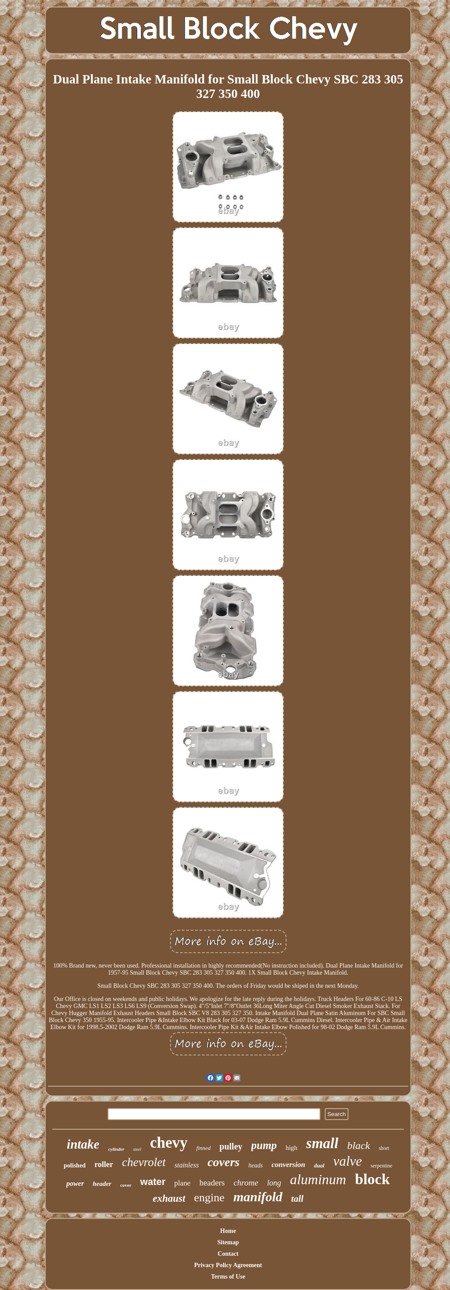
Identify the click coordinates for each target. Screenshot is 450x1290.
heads (255, 1165)
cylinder (116, 1149)
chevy (169, 1142)
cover (125, 1185)
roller (103, 1164)
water (152, 1181)
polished (75, 1165)
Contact (228, 1253)
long (274, 1182)
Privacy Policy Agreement (228, 1265)
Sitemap (228, 1242)
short (384, 1148)
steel (137, 1149)
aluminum (318, 1179)
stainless (186, 1165)
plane (182, 1183)
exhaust (168, 1198)
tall (297, 1198)
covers (223, 1162)
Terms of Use (228, 1276)
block (372, 1179)
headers (212, 1182)
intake (83, 1144)
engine (209, 1197)
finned (203, 1148)
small (322, 1143)
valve (347, 1161)
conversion (288, 1164)
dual (319, 1165)
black (358, 1145)
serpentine (381, 1166)
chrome (245, 1182)
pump (264, 1145)
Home (228, 1231)
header (102, 1183)
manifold (258, 1196)
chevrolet (144, 1162)
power (75, 1183)
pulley (230, 1146)
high (292, 1147)
